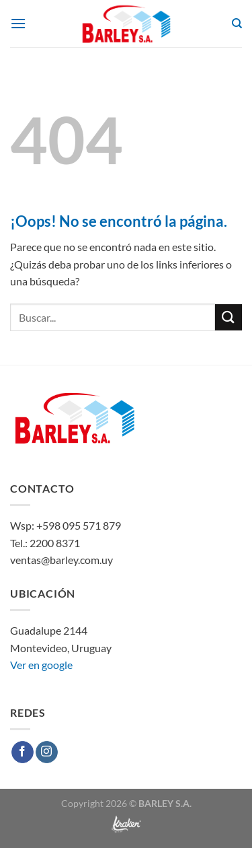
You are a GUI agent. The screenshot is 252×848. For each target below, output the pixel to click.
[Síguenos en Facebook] (22, 752)
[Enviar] (228, 317)
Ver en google (41, 664)
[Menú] (18, 23)
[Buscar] (237, 23)
